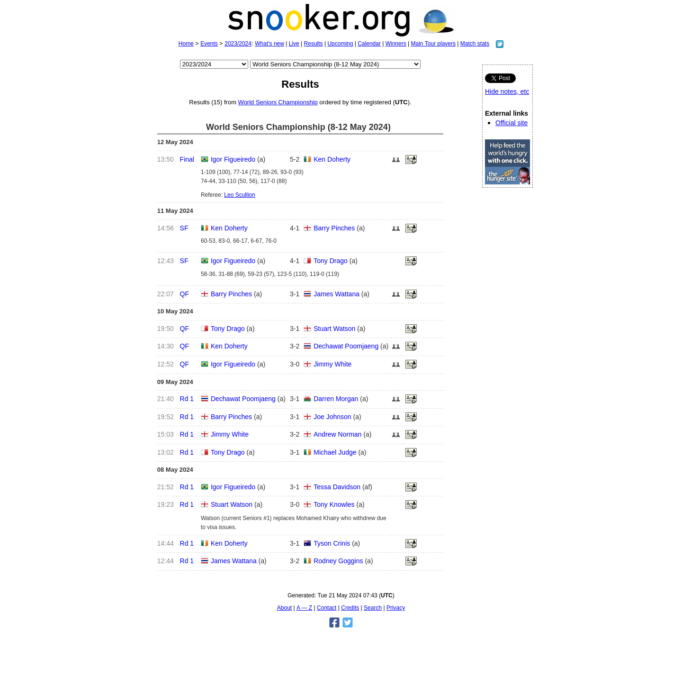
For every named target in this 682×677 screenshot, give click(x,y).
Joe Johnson (332, 417)
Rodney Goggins (338, 561)
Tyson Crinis (332, 543)
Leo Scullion (239, 195)
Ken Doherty (332, 159)
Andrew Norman (337, 434)
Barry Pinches (334, 228)
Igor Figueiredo (233, 159)
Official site (511, 123)
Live (294, 43)
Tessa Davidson (337, 487)
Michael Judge (335, 452)
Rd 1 (187, 399)
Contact (326, 607)
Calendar (369, 43)
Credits (350, 607)
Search (373, 607)
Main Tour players (433, 43)
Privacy (395, 607)
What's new (269, 43)
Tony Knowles (334, 504)
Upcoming (340, 43)
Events (209, 43)
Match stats (474, 43)
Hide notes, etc (507, 91)
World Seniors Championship (278, 102)
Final (187, 159)
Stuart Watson (334, 328)
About (284, 607)
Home (186, 43)
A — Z (304, 607)
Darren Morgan (336, 399)
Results (313, 43)
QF (184, 294)
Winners (396, 43)
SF (184, 228)
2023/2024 (237, 43)
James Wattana (336, 294)
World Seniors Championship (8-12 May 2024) (298, 127)
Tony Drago (331, 261)
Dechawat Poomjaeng (346, 346)
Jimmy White (332, 364)
